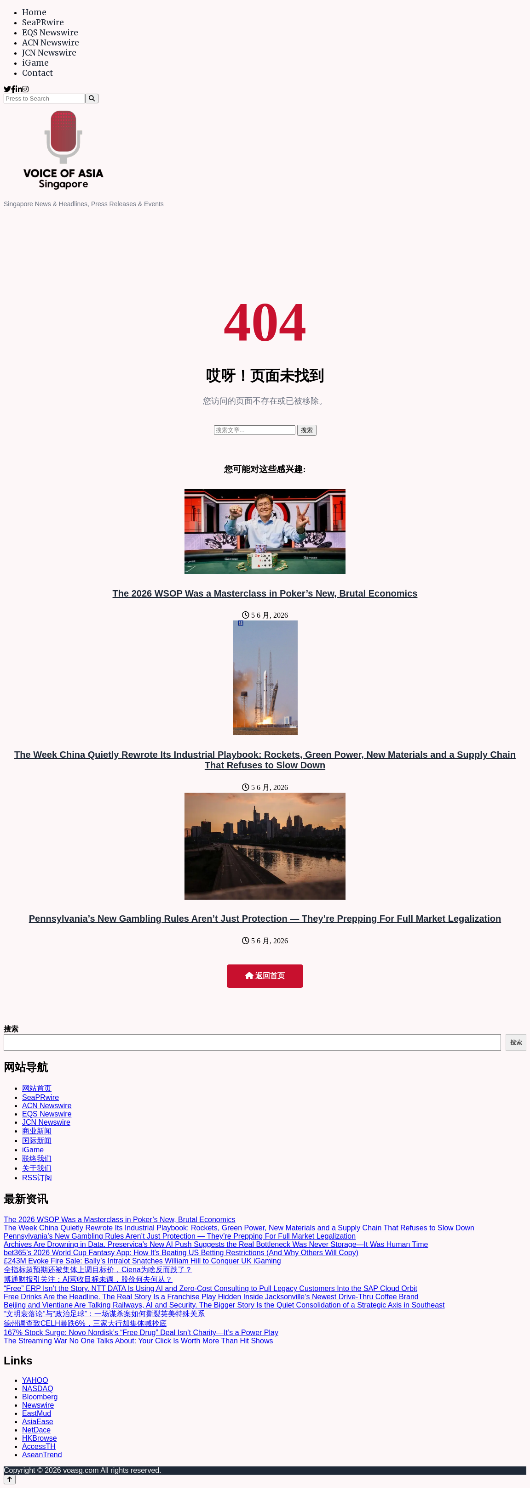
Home (34, 12)
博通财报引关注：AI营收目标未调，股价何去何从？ (88, 1279)
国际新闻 (37, 1140)
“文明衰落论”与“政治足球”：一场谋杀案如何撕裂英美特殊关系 (104, 1314)
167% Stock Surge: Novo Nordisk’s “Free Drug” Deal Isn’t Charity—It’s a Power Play (141, 1332)
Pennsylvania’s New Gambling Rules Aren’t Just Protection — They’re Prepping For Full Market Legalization (265, 918)
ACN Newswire (50, 43)
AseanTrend (42, 1455)
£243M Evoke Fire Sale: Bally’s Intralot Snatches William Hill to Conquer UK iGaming (142, 1261)
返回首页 (265, 976)
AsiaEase (37, 1422)
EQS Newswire (50, 33)
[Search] (91, 98)
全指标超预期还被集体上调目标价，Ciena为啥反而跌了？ (98, 1270)
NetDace (36, 1430)
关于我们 (37, 1168)
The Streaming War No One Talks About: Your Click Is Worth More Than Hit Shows (138, 1341)
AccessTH (39, 1446)
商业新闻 (37, 1131)
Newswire (38, 1405)
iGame (35, 63)
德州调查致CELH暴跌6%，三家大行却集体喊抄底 (85, 1323)
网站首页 (37, 1088)
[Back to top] (10, 1479)
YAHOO (35, 1380)
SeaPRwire (43, 22)
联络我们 (37, 1158)
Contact (37, 73)
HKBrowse (39, 1438)
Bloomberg (40, 1397)
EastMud (36, 1413)
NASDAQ (37, 1388)
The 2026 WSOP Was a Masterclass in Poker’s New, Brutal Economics (265, 593)
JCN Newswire (49, 53)
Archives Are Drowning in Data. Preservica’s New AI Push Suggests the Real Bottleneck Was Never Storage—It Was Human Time (216, 1244)
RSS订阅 (37, 1178)
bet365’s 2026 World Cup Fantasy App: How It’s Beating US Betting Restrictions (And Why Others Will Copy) (181, 1253)
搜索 (11, 1029)
